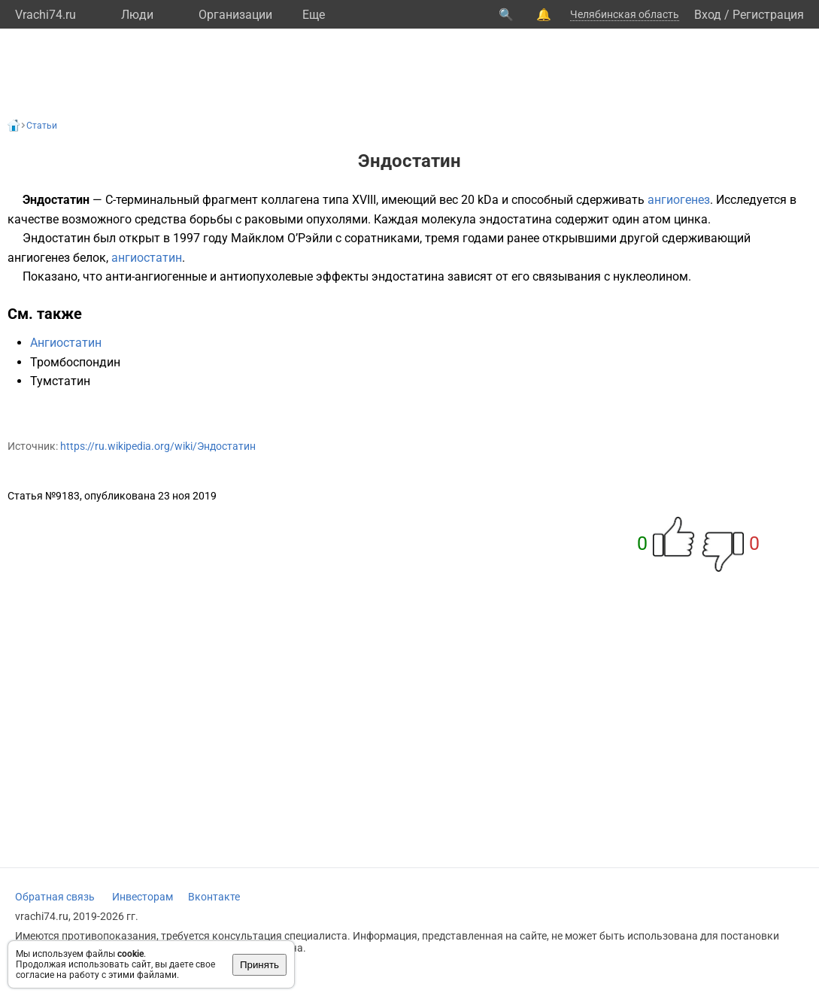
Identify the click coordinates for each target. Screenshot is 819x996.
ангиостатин (146, 258)
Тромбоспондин (75, 362)
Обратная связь (55, 897)
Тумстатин (60, 381)
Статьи (41, 125)
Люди (137, 15)
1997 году (200, 238)
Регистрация (768, 15)
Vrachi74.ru (45, 15)
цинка (691, 219)
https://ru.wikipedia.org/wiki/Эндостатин (158, 446)
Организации (235, 15)
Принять (259, 964)
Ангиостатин (66, 343)
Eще (313, 15)
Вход (707, 15)
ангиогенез (679, 200)
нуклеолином (650, 276)
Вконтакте (214, 897)
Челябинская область (624, 14)
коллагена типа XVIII (318, 200)
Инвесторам (142, 897)
